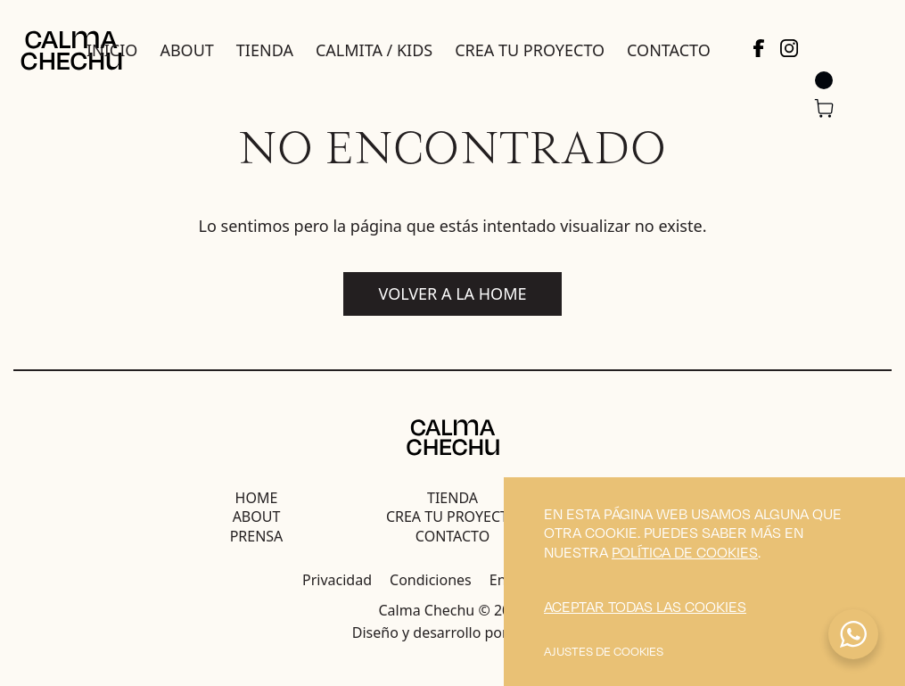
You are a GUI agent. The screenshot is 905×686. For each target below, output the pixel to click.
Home (256, 498)
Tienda (264, 50)
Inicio (111, 50)
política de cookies (685, 551)
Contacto (669, 50)
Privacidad (337, 580)
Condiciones (431, 580)
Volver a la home (453, 293)
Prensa (257, 536)
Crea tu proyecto (530, 50)
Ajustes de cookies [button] (603, 651)
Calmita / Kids (374, 50)
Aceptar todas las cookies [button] (645, 606)
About (186, 50)
